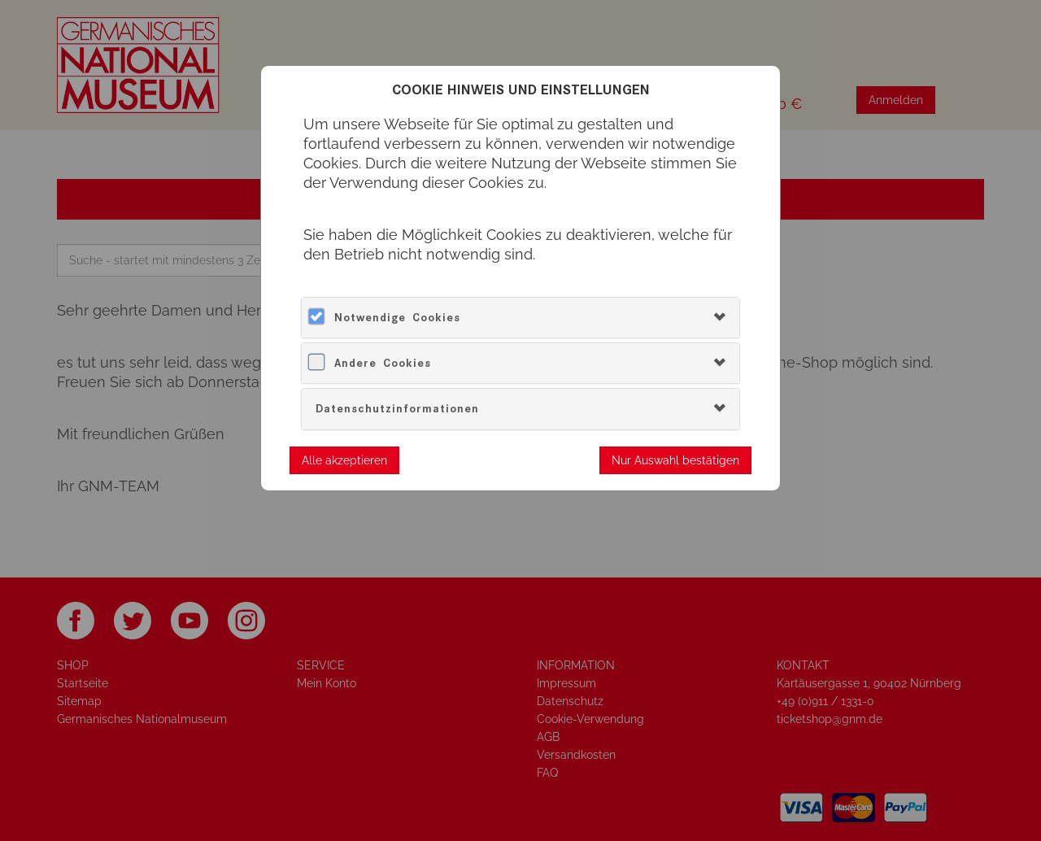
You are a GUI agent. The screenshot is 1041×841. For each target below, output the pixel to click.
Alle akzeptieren (344, 460)
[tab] (520, 318)
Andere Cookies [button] (382, 363)
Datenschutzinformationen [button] (397, 408)
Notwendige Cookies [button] (397, 317)
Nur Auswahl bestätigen (675, 460)
